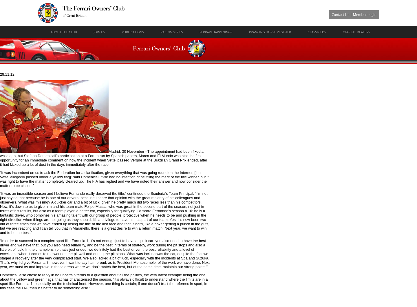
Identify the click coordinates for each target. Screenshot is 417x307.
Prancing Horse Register (270, 32)
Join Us (99, 32)
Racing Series (171, 32)
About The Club (64, 32)
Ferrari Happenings (216, 32)
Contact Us (340, 14)
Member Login (364, 14)
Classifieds (317, 32)
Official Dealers (356, 32)
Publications (133, 32)
